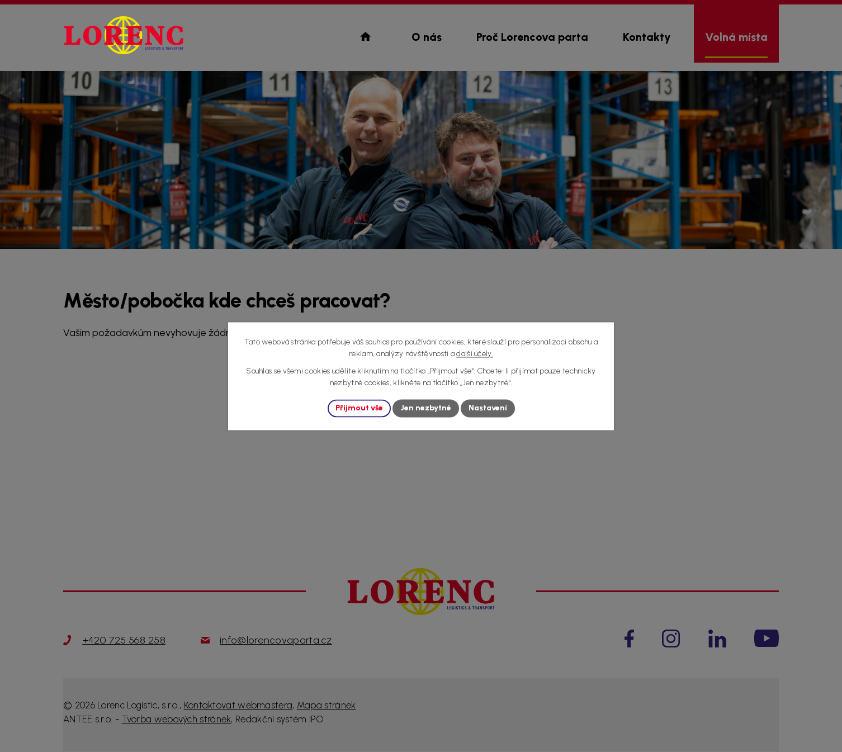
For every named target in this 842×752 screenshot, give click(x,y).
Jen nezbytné (425, 408)
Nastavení (488, 408)
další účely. (474, 353)
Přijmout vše (359, 408)
